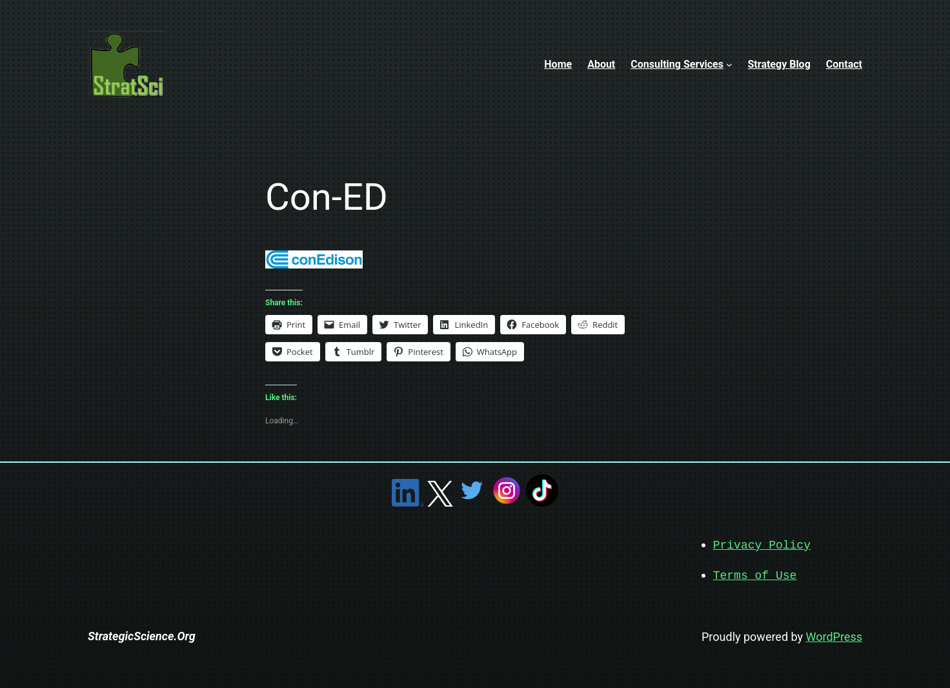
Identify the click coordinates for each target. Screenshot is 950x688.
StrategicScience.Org (142, 635)
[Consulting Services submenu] (729, 64)
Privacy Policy (762, 544)
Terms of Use (755, 574)
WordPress (834, 635)
